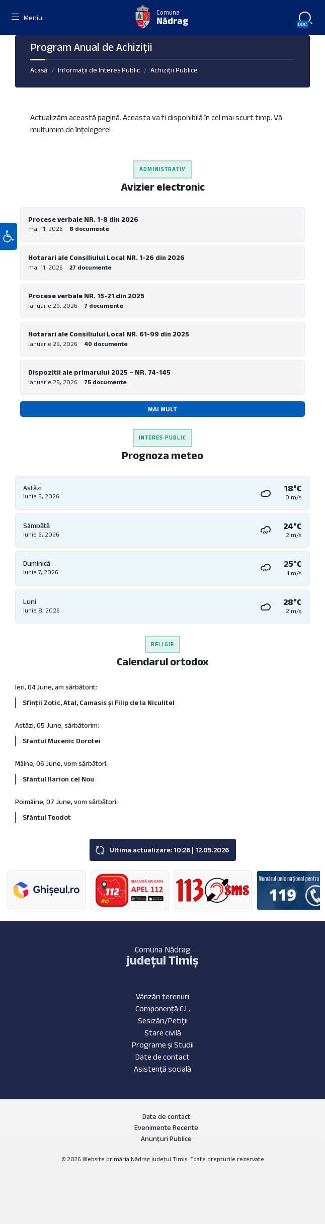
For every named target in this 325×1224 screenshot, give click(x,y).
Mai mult (162, 409)
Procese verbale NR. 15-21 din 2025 (86, 296)
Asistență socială (162, 1069)
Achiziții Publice (174, 70)
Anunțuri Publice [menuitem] (166, 1138)
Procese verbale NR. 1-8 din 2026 (83, 219)
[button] (8, 236)
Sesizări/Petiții (163, 1020)
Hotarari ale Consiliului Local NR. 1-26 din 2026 (106, 257)
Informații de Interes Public (99, 70)
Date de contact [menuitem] (166, 1116)
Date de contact (162, 1057)
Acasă (38, 70)
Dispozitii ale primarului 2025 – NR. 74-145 (99, 372)
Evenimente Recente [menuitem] (166, 1127)
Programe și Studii (163, 1044)
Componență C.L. (162, 1008)
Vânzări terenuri (162, 996)
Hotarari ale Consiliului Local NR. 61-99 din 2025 (108, 334)
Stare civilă (162, 1032)
